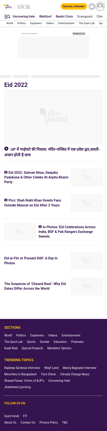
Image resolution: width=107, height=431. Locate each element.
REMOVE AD (78, 34)
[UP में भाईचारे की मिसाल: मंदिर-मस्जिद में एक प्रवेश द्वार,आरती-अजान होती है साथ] (53, 116)
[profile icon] (100, 6)
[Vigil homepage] (24, 8)
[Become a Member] (74, 6)
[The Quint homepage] (7, 7)
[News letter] (92, 6)
